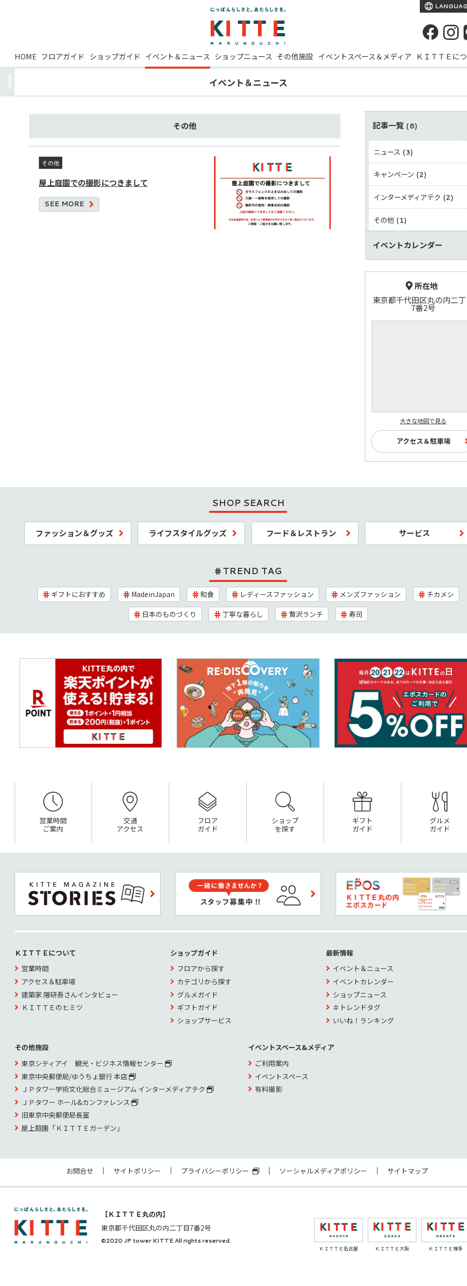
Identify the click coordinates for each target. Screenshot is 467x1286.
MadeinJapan (153, 594)
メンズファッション (370, 594)
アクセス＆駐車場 (48, 981)
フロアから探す (201, 968)
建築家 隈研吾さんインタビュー (69, 994)
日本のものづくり (169, 614)
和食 (207, 594)
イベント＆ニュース (177, 56)
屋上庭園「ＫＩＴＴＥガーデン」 (72, 1128)
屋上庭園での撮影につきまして (93, 182)
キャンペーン (400, 174)
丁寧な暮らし (242, 614)
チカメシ (440, 594)
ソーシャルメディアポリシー (323, 1171)
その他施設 (295, 56)
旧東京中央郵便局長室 (55, 1115)
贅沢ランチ (306, 614)
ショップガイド (115, 56)
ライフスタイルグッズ (188, 533)
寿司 (355, 614)
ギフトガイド (362, 812)
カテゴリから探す (204, 981)
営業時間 (35, 968)
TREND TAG (252, 570)
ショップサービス (204, 1020)
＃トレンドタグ (356, 1007)
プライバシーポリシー (220, 1171)
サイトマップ (407, 1171)
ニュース (393, 151)
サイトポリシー (137, 1171)
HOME (25, 56)
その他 (390, 220)
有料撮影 (268, 1089)
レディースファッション (277, 594)
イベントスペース (281, 1076)
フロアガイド (63, 56)
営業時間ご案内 (53, 812)
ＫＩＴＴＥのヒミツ (52, 1007)
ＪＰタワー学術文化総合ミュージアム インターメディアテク (117, 1089)
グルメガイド (197, 994)
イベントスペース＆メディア (365, 56)
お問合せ (79, 1171)
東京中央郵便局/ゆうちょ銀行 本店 (78, 1076)
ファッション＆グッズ (74, 533)
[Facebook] (430, 32)
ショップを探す (285, 812)
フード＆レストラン (301, 533)
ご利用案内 (272, 1063)
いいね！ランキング (363, 1020)
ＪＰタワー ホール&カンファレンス (79, 1102)
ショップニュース (243, 56)
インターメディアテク (414, 197)
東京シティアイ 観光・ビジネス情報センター (96, 1063)
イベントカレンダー (363, 981)
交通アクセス (130, 812)
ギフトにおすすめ (78, 594)
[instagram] (451, 32)
